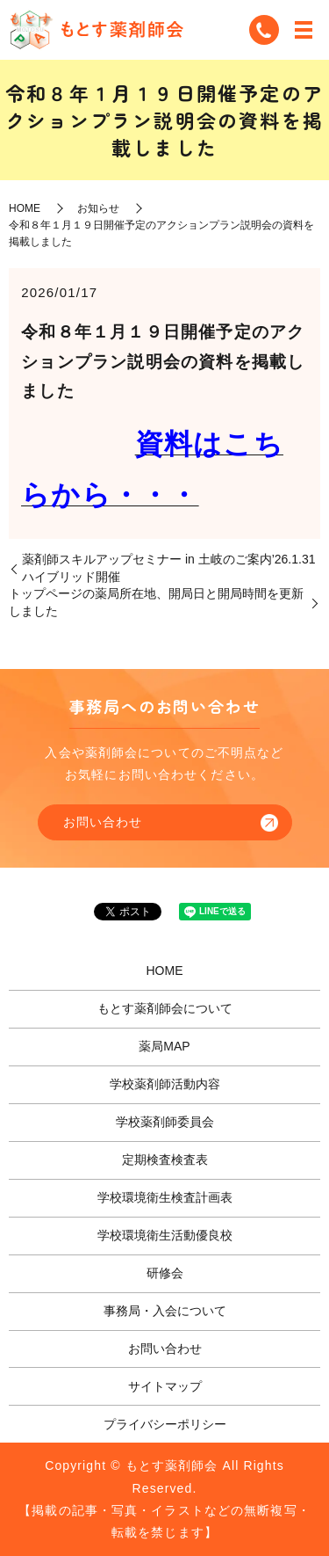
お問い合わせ (103, 822)
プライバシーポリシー (165, 1424)
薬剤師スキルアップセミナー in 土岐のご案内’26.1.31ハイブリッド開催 (169, 568)
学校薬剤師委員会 (165, 1122)
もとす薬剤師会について (164, 1008)
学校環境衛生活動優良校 (164, 1235)
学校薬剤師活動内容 (165, 1084)
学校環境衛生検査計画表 (164, 1197)
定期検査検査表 (165, 1159)
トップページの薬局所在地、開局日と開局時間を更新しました (156, 602)
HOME (24, 208)
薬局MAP (164, 1046)
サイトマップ (165, 1386)
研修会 (165, 1273)
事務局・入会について (165, 1311)
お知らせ (98, 208)
